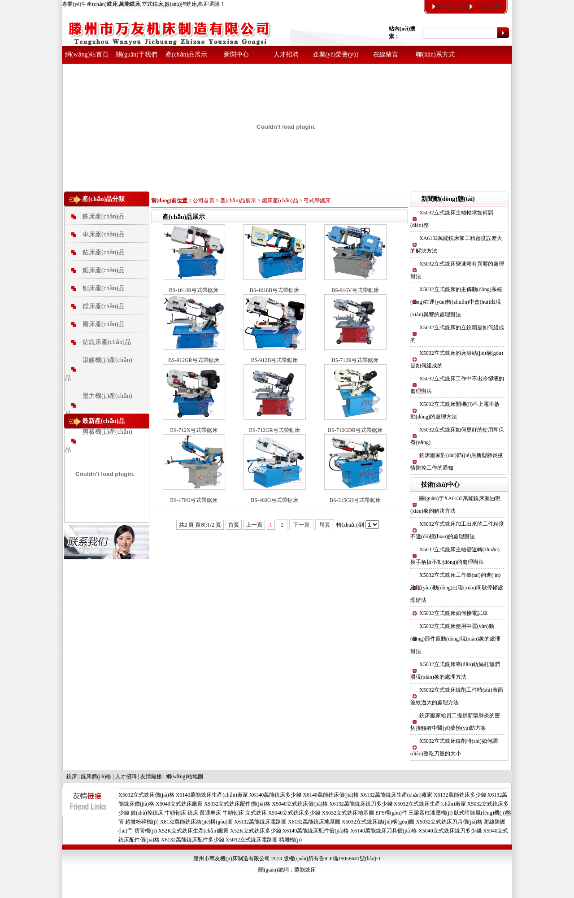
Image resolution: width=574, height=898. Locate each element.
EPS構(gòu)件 (391, 813)
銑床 (71, 776)
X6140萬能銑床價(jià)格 (331, 795)
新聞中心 (236, 54)
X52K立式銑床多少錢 (255, 831)
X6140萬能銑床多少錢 (275, 795)
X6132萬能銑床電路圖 (260, 822)
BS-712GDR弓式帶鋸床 (355, 430)
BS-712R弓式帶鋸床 (355, 360)
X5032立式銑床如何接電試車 (453, 613)
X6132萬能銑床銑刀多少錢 (360, 804)
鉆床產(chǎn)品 (104, 252)
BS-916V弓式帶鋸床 (354, 290)
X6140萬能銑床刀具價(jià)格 (383, 831)
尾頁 (324, 525)
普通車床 (210, 813)
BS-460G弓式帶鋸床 (274, 500)
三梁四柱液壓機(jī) (431, 813)
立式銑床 (256, 813)
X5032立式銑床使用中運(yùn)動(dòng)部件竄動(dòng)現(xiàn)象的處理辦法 (455, 638)
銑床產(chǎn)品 (104, 216)
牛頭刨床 (175, 813)
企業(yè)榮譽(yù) (336, 54)
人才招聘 (286, 54)
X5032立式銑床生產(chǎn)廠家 (430, 804)
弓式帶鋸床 (317, 200)
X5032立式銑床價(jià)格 (146, 795)
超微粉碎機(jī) (142, 822)
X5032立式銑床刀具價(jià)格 (449, 822)
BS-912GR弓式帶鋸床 (193, 360)
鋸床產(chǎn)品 (104, 270)
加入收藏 (489, 7)
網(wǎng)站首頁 (87, 54)
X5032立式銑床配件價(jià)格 (237, 804)
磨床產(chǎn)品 (104, 324)
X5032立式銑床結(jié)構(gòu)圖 (378, 822)
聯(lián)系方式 (435, 54)
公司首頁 (203, 200)
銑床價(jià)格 (96, 776)
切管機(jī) (145, 831)
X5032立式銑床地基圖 (348, 813)
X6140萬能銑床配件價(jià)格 (316, 831)
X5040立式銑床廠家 (179, 804)
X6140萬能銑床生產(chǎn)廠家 (212, 795)
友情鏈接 (151, 776)
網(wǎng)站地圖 (185, 776)
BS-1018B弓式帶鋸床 (275, 290)
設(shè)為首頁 (453, 7)
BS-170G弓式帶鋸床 (193, 500)
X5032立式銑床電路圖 (252, 840)
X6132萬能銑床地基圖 (314, 822)
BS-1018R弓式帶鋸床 (194, 290)
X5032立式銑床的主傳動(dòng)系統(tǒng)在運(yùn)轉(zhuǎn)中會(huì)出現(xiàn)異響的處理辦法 (456, 302)
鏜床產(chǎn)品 (104, 306)
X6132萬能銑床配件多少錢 (192, 840)
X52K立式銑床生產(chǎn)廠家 (193, 831)
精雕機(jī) (290, 840)
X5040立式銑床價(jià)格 (300, 804)
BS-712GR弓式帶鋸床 (274, 430)
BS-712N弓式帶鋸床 (193, 430)
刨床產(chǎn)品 (104, 288)
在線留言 (385, 54)
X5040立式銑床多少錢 (294, 813)
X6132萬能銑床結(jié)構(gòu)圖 (196, 822)
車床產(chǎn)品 (104, 234)
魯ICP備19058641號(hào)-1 (350, 858)
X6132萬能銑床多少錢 (460, 795)
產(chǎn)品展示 (186, 54)
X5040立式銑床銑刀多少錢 (450, 831)
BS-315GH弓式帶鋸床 (355, 500)
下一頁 (301, 525)
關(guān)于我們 (136, 54)
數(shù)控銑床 (146, 813)
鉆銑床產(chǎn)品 (107, 342)
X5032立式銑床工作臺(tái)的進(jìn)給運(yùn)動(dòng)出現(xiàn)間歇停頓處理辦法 (456, 587)
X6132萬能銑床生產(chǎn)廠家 (396, 795)
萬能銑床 (305, 870)
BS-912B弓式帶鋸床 (274, 360)
